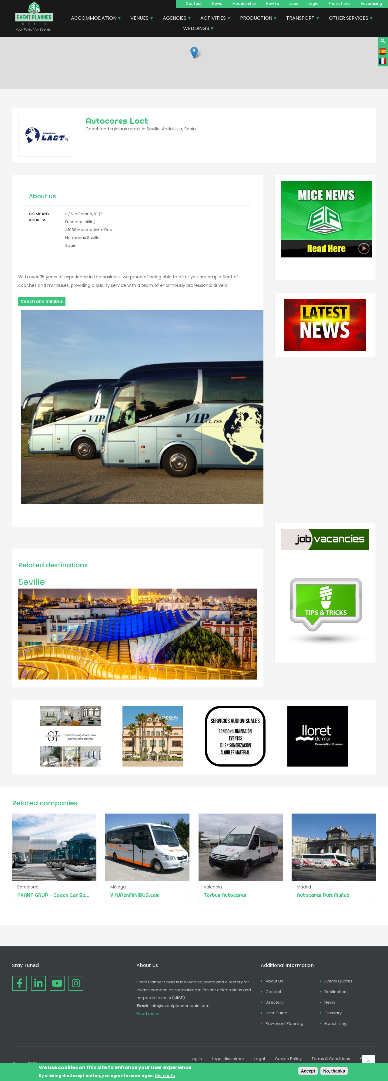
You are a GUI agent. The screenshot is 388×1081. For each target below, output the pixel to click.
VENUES (140, 19)
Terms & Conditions (331, 1059)
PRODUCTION (256, 19)
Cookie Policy (288, 1059)
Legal (259, 1059)
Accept (308, 1071)
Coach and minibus (42, 301)
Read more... (149, 1013)
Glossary (333, 1013)
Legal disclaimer (228, 1059)
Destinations (336, 992)
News (217, 3)
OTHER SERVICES (348, 19)
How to (272, 3)
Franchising (335, 1023)
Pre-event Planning (284, 1023)
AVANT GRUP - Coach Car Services (58, 895)
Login (313, 3)
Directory (274, 1002)
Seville (31, 582)
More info (165, 1076)
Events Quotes (338, 981)
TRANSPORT (301, 19)
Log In (196, 1059)
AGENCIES (175, 19)
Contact (194, 3)
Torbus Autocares (225, 895)
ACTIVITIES (213, 19)
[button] (194, 52)
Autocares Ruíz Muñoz (323, 895)
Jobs (293, 3)
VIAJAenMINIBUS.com (134, 895)
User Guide (276, 1013)
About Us (274, 981)
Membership (244, 3)
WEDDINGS (196, 29)
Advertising (371, 3)
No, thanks (334, 1071)
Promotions (339, 3)
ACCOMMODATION (94, 19)
